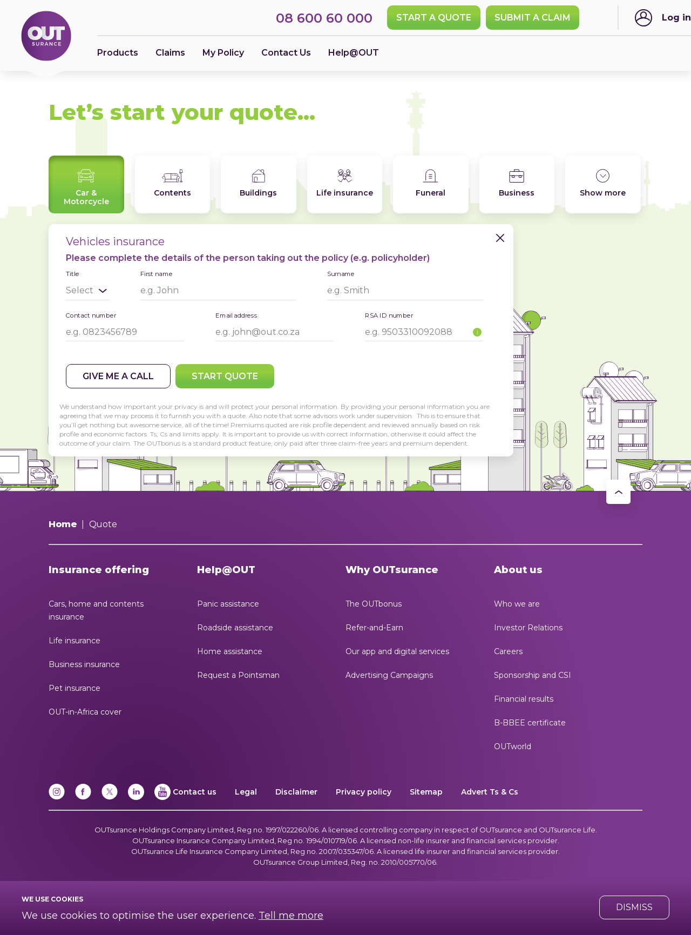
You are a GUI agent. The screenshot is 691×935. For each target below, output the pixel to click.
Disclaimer (296, 792)
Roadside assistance (235, 628)
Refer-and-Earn (374, 628)
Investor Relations (528, 628)
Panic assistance (228, 604)
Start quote (225, 376)
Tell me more (291, 915)
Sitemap (426, 792)
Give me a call (118, 376)
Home (63, 524)
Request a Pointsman (238, 675)
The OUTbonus (374, 604)
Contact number (91, 315)
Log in (676, 17)
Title (72, 274)
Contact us (194, 792)
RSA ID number (389, 315)
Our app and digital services (397, 651)
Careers (508, 651)
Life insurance (74, 640)
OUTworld (512, 746)
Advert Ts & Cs (489, 792)
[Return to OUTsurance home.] (46, 37)
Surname (341, 274)
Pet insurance (74, 688)
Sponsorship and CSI (532, 675)
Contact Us (286, 53)
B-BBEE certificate (530, 723)
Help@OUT (353, 53)
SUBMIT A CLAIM (532, 17)
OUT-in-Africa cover (85, 712)
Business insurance (84, 664)
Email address (236, 315)
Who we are (517, 604)
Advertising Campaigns (389, 675)
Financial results (523, 699)
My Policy (223, 53)
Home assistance (229, 651)
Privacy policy (363, 792)
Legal (246, 792)
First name (156, 274)
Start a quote (433, 17)
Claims (170, 53)
